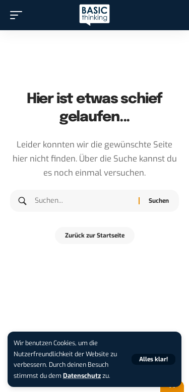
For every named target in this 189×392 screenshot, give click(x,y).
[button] (153, 359)
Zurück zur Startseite (94, 235)
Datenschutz (82, 375)
